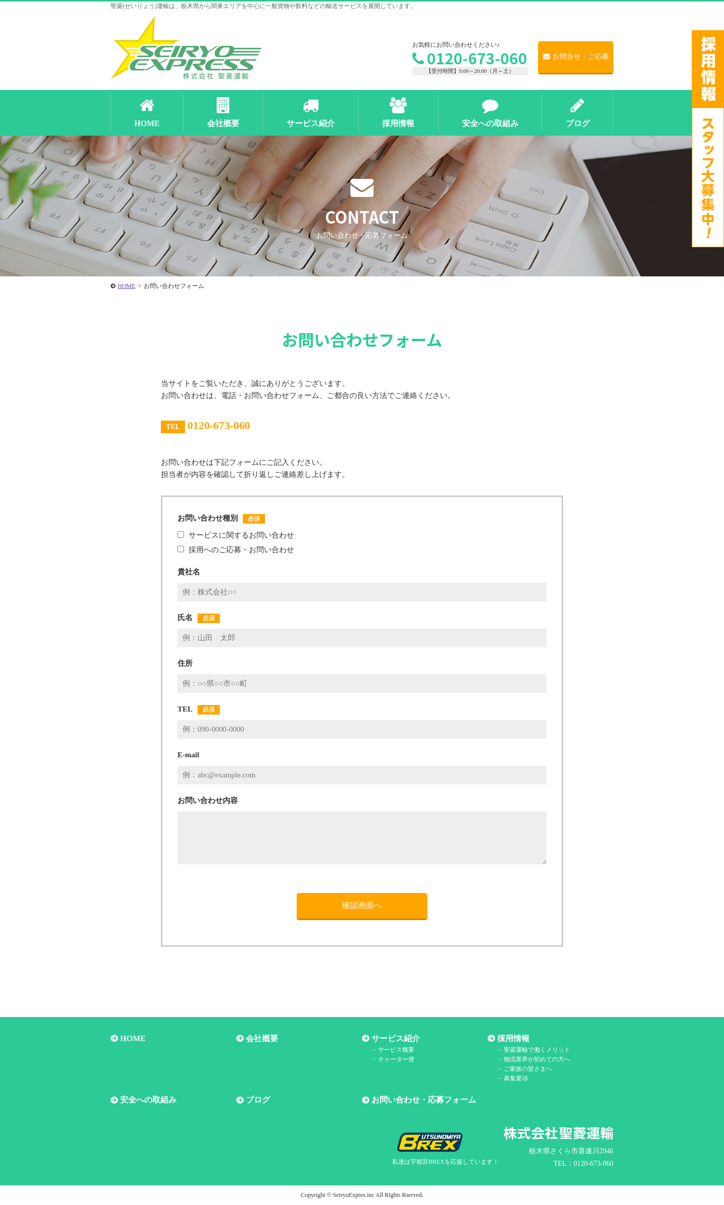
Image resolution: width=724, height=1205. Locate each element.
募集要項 (516, 1078)
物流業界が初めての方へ (537, 1059)
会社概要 (262, 1038)
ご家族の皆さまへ (528, 1068)
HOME (133, 1038)
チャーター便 (396, 1059)
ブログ (258, 1100)
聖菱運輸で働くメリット (537, 1049)
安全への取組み (148, 1100)
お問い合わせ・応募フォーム (424, 1100)
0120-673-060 (469, 58)
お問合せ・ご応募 (576, 56)
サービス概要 (396, 1049)
